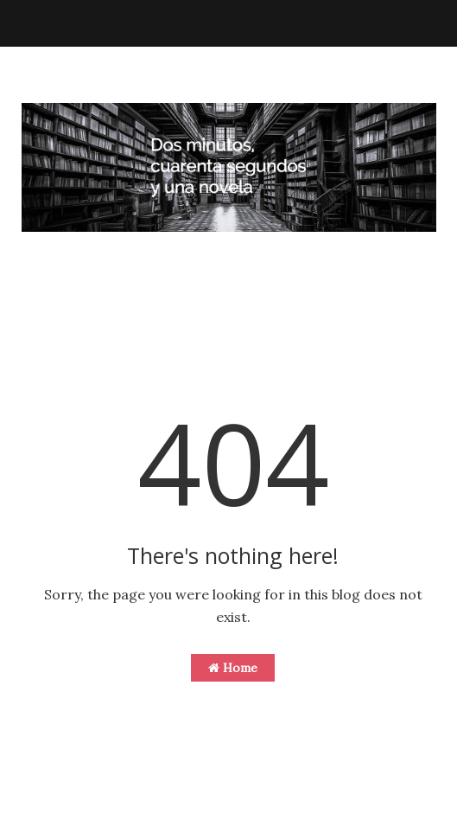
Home (232, 668)
